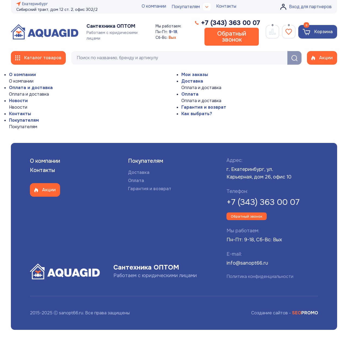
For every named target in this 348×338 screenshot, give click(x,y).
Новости (18, 101)
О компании (154, 6)
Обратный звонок (231, 36)
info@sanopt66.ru (247, 263)
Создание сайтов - (284, 313)
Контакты (226, 6)
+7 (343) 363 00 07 (263, 202)
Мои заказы (194, 74)
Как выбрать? (196, 114)
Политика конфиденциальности (259, 276)
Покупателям (24, 120)
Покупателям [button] (191, 7)
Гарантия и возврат (203, 107)
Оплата (189, 94)
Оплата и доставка (31, 87)
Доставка (192, 81)
